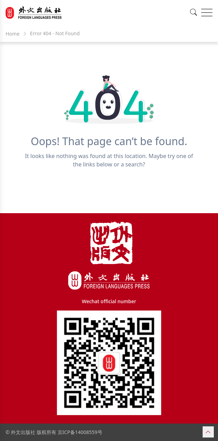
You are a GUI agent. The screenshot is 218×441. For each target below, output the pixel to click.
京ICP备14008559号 (80, 432)
